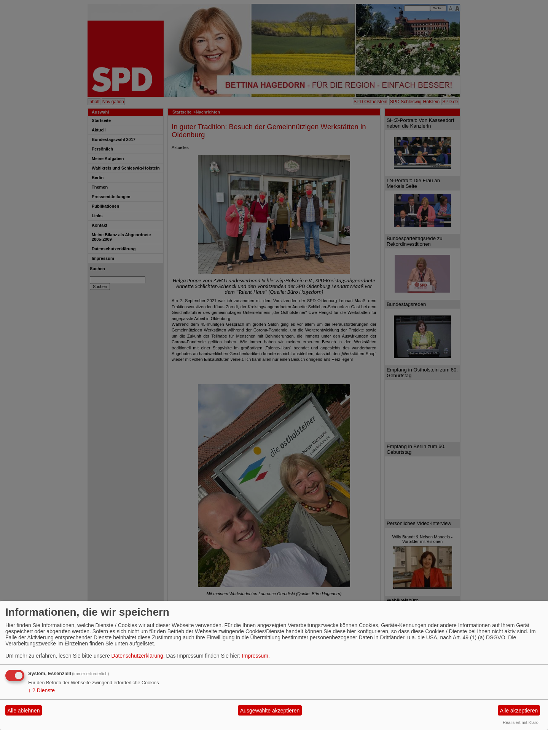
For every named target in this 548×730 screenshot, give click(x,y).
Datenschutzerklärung (137, 656)
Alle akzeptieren (519, 711)
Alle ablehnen (24, 711)
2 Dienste (41, 690)
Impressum (255, 656)
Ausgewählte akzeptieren (269, 711)
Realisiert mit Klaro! (521, 722)
